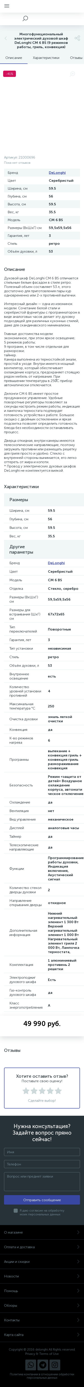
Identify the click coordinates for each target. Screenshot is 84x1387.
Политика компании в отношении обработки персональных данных (42, 1376)
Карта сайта (42, 1335)
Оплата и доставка (42, 1247)
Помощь (42, 1291)
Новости (42, 1276)
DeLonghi (57, 173)
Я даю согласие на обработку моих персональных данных (42, 1212)
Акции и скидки (42, 1261)
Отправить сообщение (42, 1200)
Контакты (42, 1320)
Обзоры (42, 1305)
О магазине (42, 1232)
